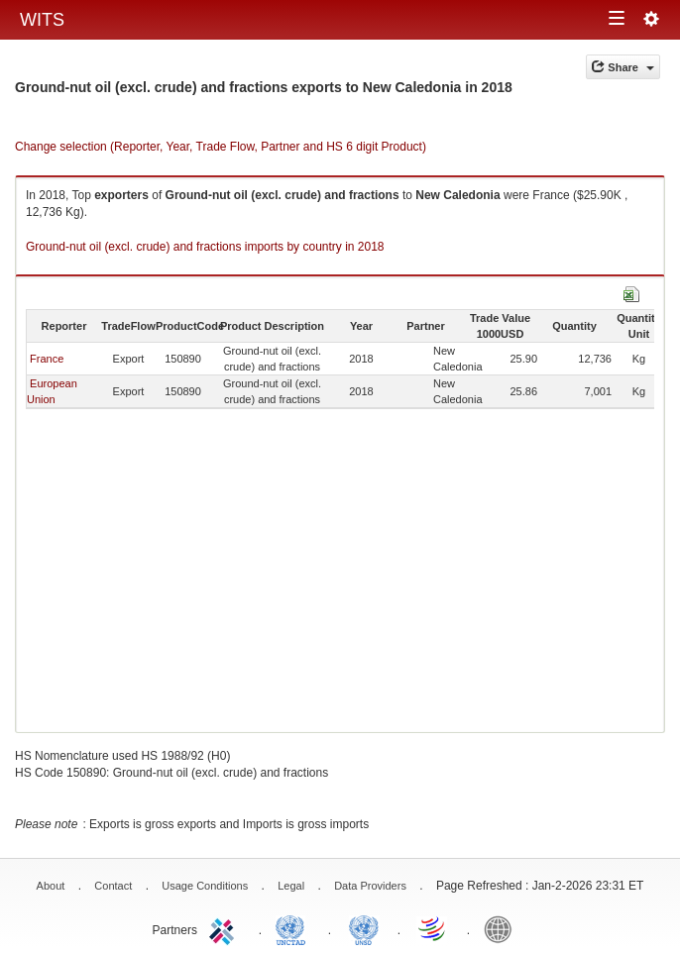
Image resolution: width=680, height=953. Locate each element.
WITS (42, 20)
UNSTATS (364, 928)
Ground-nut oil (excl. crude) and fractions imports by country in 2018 (205, 247)
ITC (225, 928)
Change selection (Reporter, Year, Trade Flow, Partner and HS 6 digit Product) (220, 147)
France (46, 359)
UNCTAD (294, 928)
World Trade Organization (433, 928)
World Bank (502, 928)
